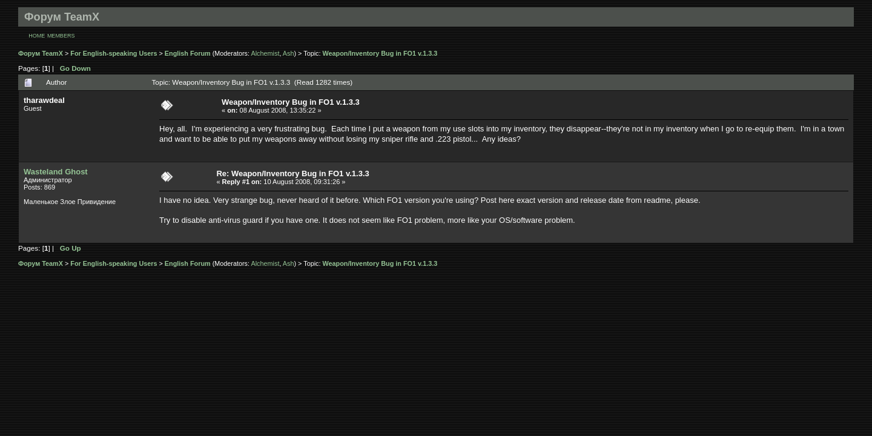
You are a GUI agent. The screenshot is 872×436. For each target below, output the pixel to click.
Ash (288, 53)
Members (61, 36)
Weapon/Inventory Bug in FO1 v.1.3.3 (380, 53)
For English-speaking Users (113, 53)
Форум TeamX (40, 53)
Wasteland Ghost (56, 171)
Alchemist (265, 53)
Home (36, 36)
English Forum (188, 53)
